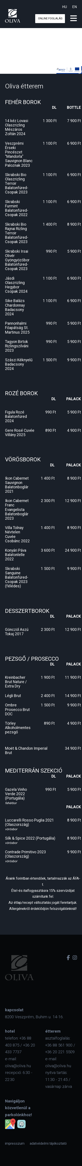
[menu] (73, 18)
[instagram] (75, 958)
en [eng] (74, 7)
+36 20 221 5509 (60, 1052)
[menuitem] (14, 1143)
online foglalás (50, 18)
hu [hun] (64, 7)
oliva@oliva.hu (18, 1066)
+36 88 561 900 (58, 1045)
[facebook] (68, 958)
